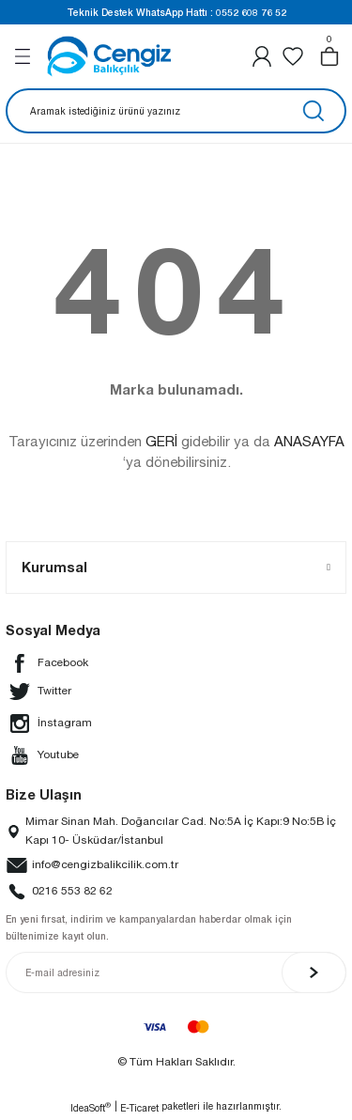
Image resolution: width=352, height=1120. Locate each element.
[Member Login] (262, 56)
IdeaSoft (90, 1107)
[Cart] (329, 56)
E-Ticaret (139, 1107)
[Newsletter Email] (176, 972)
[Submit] (314, 972)
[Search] (176, 110)
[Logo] (109, 56)
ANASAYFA (309, 441)
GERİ (161, 441)
